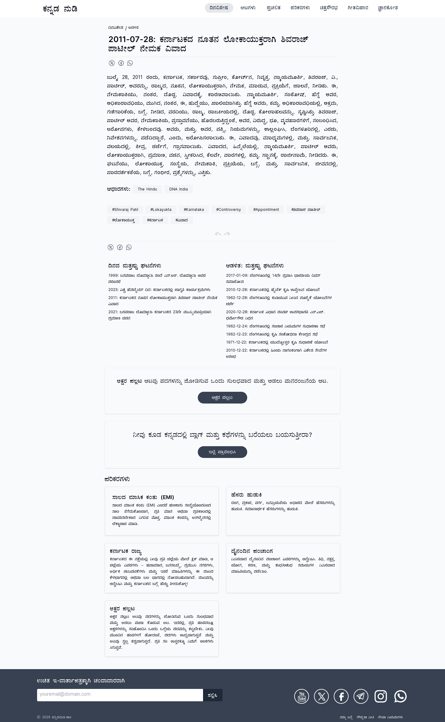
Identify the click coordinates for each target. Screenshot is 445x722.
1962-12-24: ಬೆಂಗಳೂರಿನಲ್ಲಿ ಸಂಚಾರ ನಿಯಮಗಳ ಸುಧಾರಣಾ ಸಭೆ (275, 327)
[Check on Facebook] (341, 696)
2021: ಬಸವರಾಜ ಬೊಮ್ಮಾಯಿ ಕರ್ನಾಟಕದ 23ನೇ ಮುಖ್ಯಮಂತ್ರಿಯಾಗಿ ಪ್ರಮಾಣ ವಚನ (159, 316)
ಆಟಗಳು (248, 8)
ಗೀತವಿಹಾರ (358, 8)
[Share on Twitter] (111, 63)
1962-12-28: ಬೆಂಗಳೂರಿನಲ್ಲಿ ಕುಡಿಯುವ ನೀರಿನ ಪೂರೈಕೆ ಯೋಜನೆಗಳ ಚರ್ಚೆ (279, 301)
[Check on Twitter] (321, 696)
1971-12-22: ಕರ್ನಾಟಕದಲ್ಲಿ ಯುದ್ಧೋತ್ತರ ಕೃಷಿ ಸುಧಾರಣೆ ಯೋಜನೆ (277, 343)
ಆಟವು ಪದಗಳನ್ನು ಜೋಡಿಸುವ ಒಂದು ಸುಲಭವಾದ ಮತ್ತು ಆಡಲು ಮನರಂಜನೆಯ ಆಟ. (222, 391)
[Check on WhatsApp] (400, 696)
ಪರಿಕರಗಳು (300, 8)
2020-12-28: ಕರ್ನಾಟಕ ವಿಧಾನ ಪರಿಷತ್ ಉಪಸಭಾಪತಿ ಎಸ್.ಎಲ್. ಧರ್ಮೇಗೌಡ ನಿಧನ (275, 316)
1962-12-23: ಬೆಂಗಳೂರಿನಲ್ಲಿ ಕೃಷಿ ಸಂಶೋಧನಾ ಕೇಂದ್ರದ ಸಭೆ (272, 335)
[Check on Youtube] (301, 696)
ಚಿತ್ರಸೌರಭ (329, 8)
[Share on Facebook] (121, 63)
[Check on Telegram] (361, 696)
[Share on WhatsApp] (130, 63)
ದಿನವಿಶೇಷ (219, 8)
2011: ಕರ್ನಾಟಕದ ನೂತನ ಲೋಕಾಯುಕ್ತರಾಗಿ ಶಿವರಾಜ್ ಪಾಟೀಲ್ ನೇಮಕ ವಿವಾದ (163, 301)
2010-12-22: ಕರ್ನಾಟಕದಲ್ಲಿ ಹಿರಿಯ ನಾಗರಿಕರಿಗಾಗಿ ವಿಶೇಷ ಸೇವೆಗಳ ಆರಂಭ (276, 354)
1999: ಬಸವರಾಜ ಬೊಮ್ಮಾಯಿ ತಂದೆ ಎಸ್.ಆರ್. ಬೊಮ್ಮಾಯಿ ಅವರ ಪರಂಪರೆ (157, 279)
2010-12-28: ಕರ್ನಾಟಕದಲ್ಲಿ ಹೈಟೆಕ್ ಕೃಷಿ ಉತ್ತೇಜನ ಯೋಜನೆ (273, 290)
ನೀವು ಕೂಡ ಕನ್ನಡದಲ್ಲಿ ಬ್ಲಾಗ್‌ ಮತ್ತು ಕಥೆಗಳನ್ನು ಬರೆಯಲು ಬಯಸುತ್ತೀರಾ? (222, 445)
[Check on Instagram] (380, 696)
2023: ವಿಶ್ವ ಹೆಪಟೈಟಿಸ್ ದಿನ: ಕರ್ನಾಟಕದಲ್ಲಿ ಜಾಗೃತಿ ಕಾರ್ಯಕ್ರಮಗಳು (159, 290)
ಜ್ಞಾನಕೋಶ (388, 8)
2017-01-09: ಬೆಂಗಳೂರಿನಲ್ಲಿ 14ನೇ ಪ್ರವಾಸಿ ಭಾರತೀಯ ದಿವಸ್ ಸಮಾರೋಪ (273, 279)
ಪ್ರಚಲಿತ (274, 8)
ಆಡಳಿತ (134, 28)
